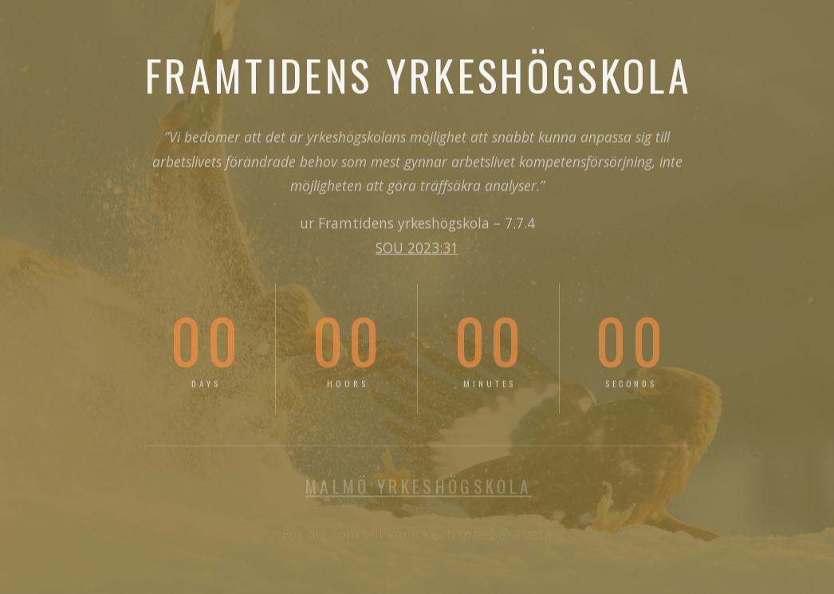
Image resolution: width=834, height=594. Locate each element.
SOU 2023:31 (417, 248)
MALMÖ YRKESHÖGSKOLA (418, 487)
